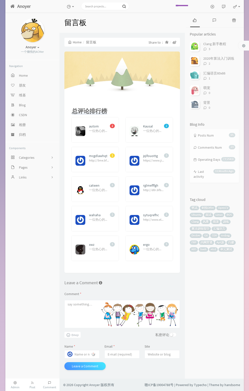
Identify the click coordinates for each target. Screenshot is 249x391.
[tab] (195, 19)
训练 (226, 222)
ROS (229, 215)
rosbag (225, 235)
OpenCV (223, 208)
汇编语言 (219, 229)
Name (69, 346)
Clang (195, 222)
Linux (219, 215)
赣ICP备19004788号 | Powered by (169, 385)
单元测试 (226, 249)
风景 (206, 222)
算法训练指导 (200, 229)
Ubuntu (196, 215)
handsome (232, 385)
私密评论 (162, 335)
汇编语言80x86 (214, 73)
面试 (208, 215)
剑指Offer (208, 208)
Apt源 (220, 242)
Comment (72, 294)
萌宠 (206, 88)
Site (147, 346)
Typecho (200, 385)
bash (203, 249)
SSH (214, 235)
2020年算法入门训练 (218, 58)
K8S (193, 249)
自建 (231, 242)
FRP (193, 242)
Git (206, 235)
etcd (213, 249)
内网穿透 (206, 242)
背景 (206, 102)
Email (109, 346)
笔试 (194, 208)
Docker (195, 235)
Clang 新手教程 (214, 44)
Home (75, 42)
